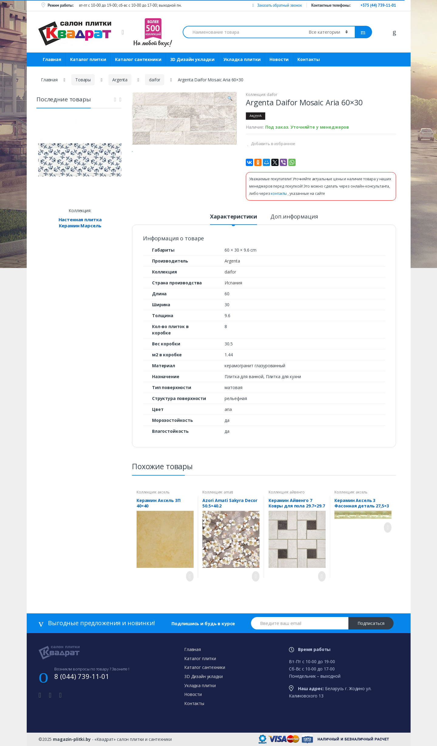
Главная (52, 59)
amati (228, 492)
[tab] (233, 219)
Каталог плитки (88, 59)
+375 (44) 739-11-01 (378, 5)
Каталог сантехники (138, 59)
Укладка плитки (242, 59)
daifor (154, 80)
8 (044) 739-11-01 (81, 676)
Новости (279, 59)
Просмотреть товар (188, 576)
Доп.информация (294, 217)
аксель (163, 492)
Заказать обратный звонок (277, 5)
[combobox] (242, 32)
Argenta (119, 80)
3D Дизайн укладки (192, 59)
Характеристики (233, 217)
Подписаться (370, 623)
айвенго (297, 492)
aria (228, 409)
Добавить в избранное (272, 143)
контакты (279, 193)
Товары (83, 80)
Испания (233, 283)
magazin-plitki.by (72, 739)
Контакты (308, 59)
